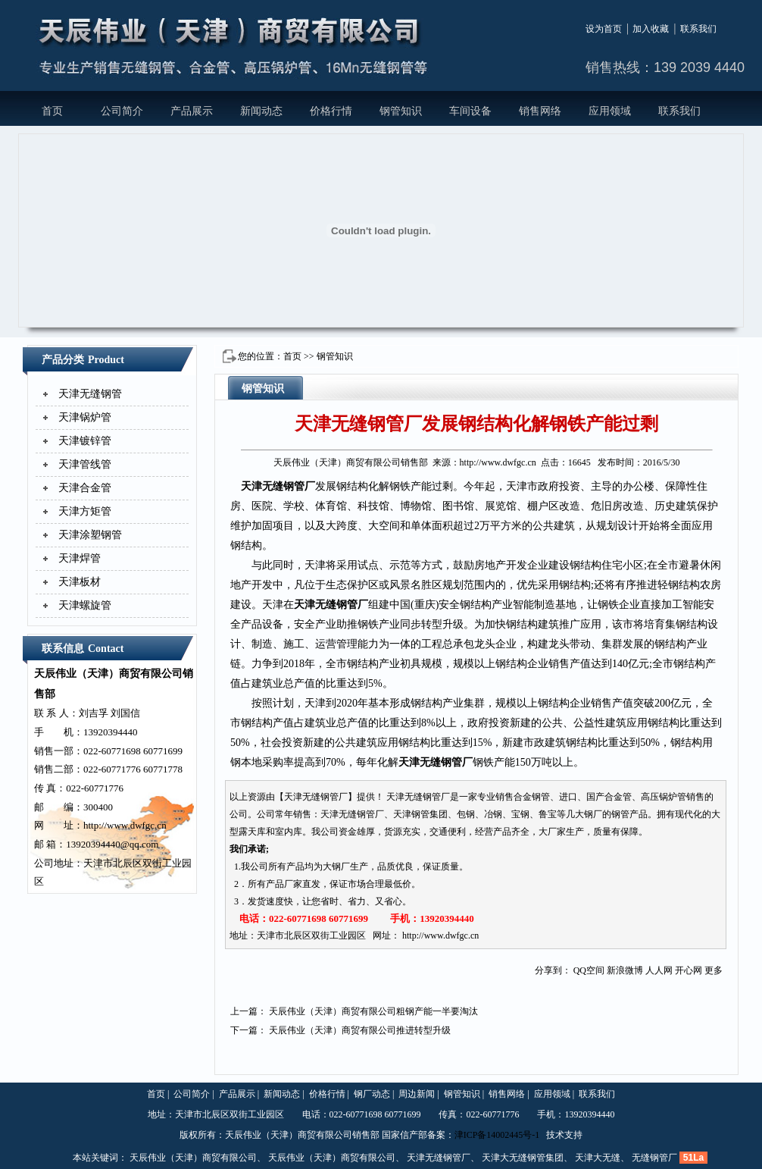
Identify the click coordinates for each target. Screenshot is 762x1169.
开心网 (688, 970)
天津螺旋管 (84, 605)
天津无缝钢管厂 (278, 486)
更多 (713, 970)
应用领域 (610, 111)
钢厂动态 (372, 1094)
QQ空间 (588, 970)
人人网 (659, 970)
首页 (52, 111)
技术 (555, 1135)
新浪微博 (625, 970)
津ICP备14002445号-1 (497, 1135)
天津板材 (79, 582)
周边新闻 (416, 1094)
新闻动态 (261, 111)
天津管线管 (84, 464)
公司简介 (122, 111)
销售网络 (540, 111)
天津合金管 (84, 488)
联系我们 (698, 29)
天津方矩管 (84, 511)
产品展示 (191, 111)
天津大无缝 (597, 1157)
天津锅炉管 (84, 417)
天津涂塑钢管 (90, 535)
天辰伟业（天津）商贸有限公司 (193, 1157)
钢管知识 (400, 111)
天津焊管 (79, 558)
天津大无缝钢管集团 (523, 1157)
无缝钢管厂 (654, 1157)
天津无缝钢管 (90, 394)
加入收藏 (650, 29)
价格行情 (331, 111)
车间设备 (470, 111)
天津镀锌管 (84, 441)
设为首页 (604, 29)
